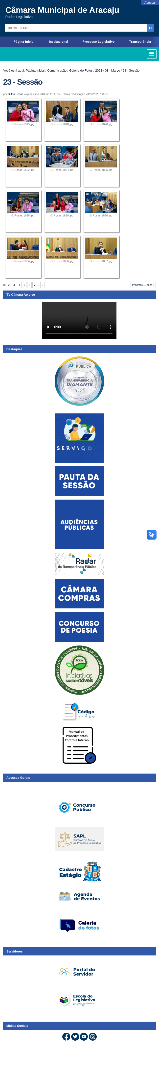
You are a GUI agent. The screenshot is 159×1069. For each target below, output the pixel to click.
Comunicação (57, 70)
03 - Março (112, 70)
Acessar (150, 2)
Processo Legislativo (99, 41)
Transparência (140, 41)
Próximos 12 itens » (143, 285)
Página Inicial (24, 41)
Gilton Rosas (15, 94)
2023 (98, 70)
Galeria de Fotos (81, 70)
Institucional (58, 41)
